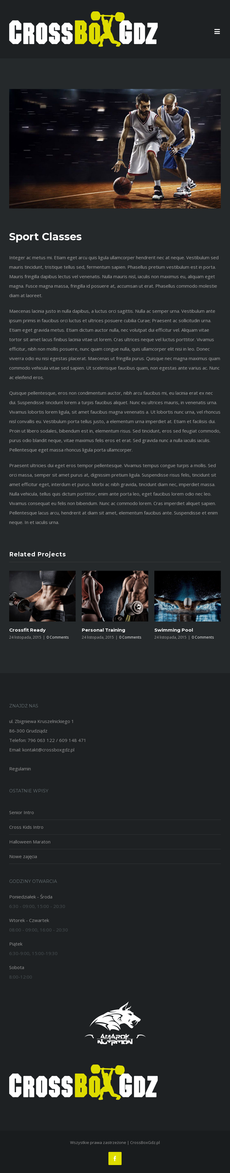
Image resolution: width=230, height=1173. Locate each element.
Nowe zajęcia (23, 856)
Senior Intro (21, 812)
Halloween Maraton (30, 842)
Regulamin (20, 768)
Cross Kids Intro (26, 827)
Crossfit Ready (27, 630)
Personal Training (103, 630)
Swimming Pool (173, 630)
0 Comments (58, 637)
